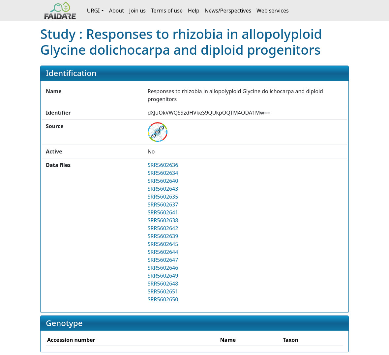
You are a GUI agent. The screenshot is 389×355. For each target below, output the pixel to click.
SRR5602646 (163, 267)
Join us (137, 10)
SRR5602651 (163, 291)
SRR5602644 (163, 252)
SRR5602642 (163, 228)
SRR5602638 (163, 220)
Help (193, 10)
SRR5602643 (163, 188)
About (116, 10)
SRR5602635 (163, 196)
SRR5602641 (163, 212)
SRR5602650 (163, 299)
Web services (272, 10)
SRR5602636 (163, 165)
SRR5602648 (163, 283)
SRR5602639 (163, 236)
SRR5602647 (163, 259)
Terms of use (167, 10)
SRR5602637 (163, 204)
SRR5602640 (163, 180)
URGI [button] (93, 10)
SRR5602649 (163, 275)
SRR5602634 (163, 173)
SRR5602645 (163, 244)
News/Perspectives (228, 10)
